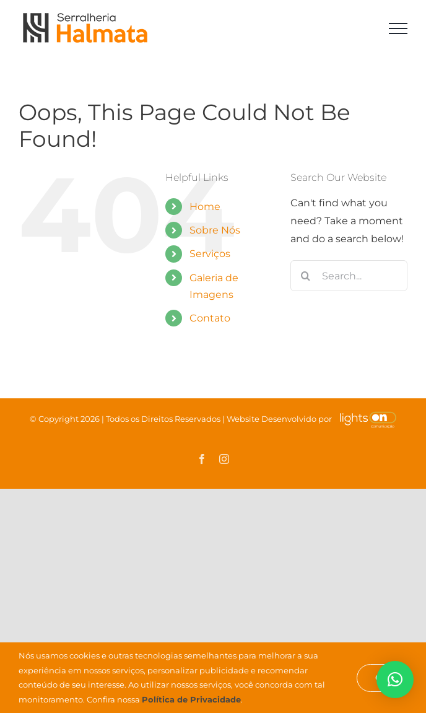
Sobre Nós (214, 230)
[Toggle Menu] (398, 28)
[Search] (305, 275)
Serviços (209, 254)
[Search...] (348, 275)
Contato (209, 318)
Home (204, 206)
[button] (395, 679)
